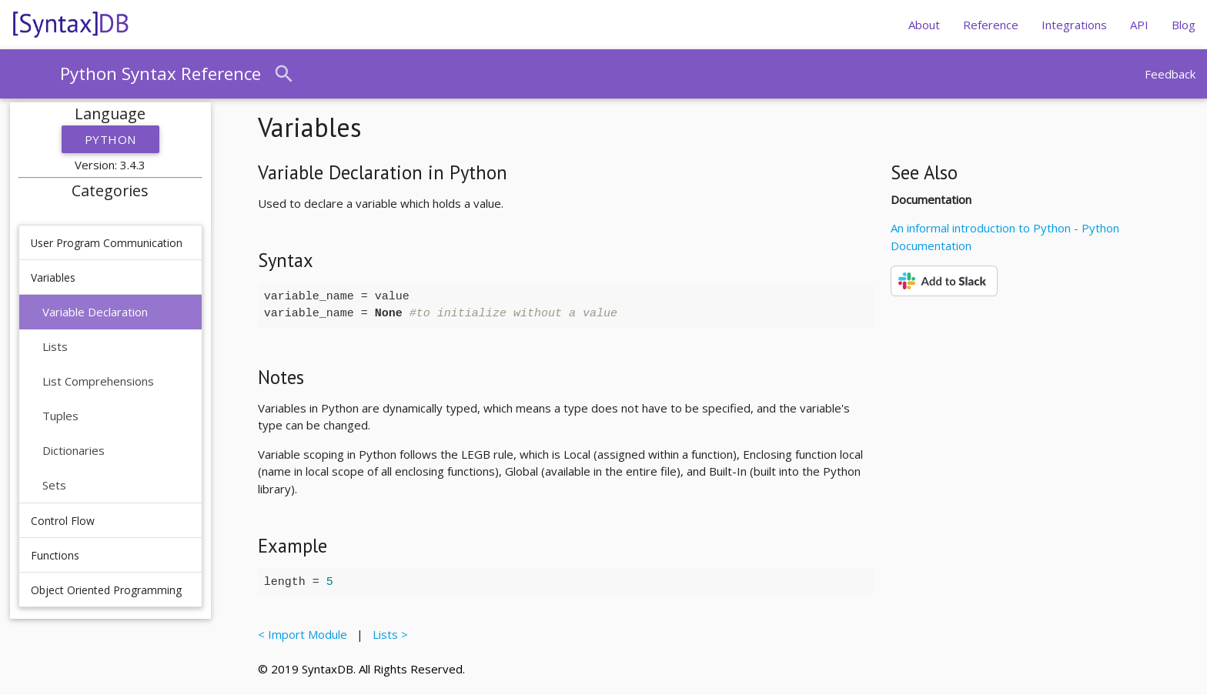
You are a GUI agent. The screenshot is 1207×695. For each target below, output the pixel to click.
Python (110, 139)
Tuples (60, 415)
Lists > (387, 634)
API (1139, 24)
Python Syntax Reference (160, 73)
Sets (54, 485)
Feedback (1170, 74)
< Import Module (305, 634)
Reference (990, 24)
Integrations (1074, 24)
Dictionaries (73, 450)
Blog (1183, 24)
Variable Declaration (95, 311)
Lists (55, 346)
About (924, 24)
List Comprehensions (98, 381)
